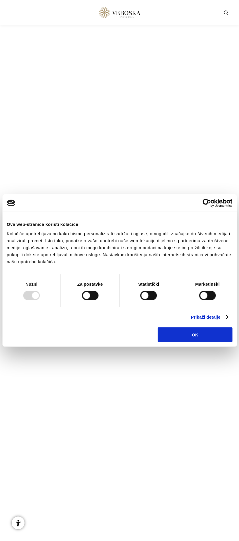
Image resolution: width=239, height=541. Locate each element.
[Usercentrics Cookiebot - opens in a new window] (206, 203)
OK (195, 334)
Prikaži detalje (206, 317)
